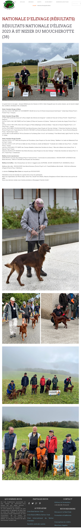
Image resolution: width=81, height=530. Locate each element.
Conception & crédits (63, 522)
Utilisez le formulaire (63, 502)
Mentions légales (61, 525)
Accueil (34, 5)
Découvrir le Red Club (63, 512)
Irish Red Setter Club (35, 511)
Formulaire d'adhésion (63, 515)
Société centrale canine (36, 524)
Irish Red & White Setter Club (38, 515)
